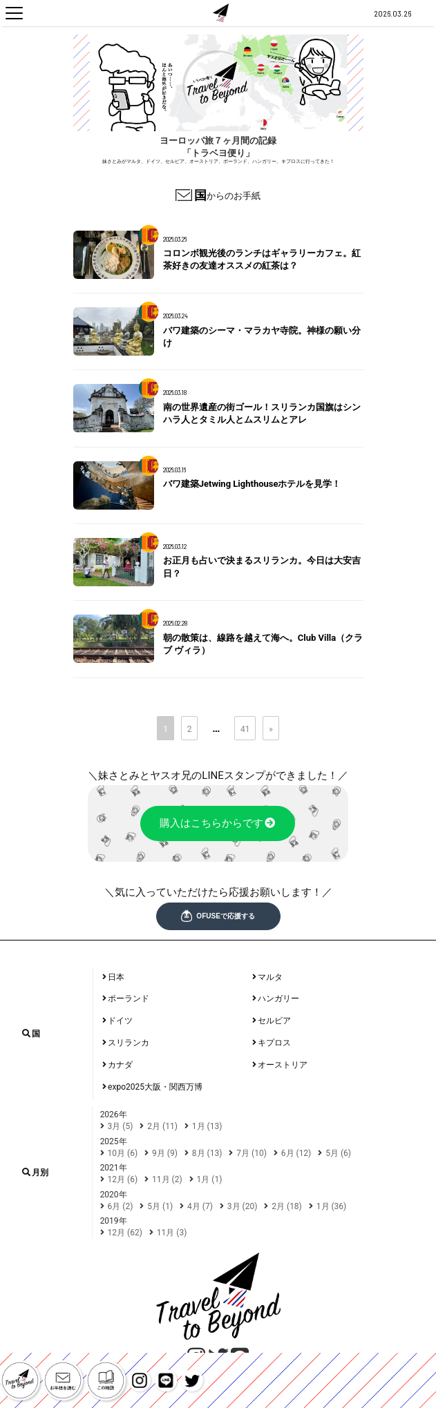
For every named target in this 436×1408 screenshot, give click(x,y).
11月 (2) (167, 1179)
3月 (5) (120, 1126)
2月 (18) (287, 1206)
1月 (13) (207, 1126)
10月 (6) (123, 1153)
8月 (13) (207, 1153)
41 (245, 729)
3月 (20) (242, 1206)
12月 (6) (123, 1179)
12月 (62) (125, 1232)
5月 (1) (160, 1206)
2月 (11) (162, 1126)
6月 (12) (296, 1153)
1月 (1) (209, 1179)
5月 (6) (338, 1153)
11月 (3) (172, 1232)
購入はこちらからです (218, 823)
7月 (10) (251, 1153)
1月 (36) (331, 1206)
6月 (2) (120, 1206)
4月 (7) (200, 1206)
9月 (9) (165, 1153)
